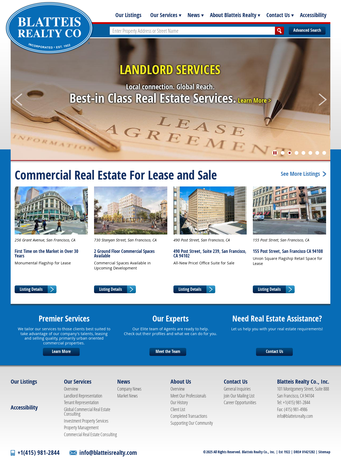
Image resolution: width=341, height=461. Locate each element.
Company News (129, 389)
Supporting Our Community (191, 423)
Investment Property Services (86, 421)
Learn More (61, 351)
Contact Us (278, 15)
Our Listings (128, 15)
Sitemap (324, 451)
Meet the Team (168, 351)
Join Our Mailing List (239, 395)
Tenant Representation (81, 402)
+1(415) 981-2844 (39, 453)
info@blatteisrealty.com (295, 416)
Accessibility (313, 15)
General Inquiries (237, 389)
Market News (127, 395)
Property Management (81, 427)
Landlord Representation (83, 395)
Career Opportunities (240, 402)
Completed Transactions (188, 416)
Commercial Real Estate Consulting (90, 434)
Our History (179, 402)
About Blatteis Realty (233, 15)
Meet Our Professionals (188, 395)
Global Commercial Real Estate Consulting (87, 411)
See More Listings (300, 174)
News (194, 15)
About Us (180, 381)
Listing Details (31, 289)
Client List (177, 409)
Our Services (163, 15)
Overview (71, 389)
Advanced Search (307, 30)
